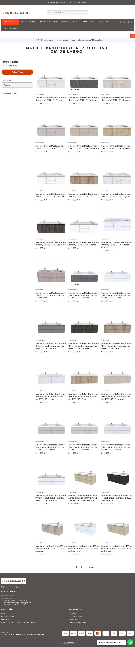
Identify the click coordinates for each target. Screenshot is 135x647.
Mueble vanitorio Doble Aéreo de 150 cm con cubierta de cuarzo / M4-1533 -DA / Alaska (116, 457)
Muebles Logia (89, 22)
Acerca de (5, 619)
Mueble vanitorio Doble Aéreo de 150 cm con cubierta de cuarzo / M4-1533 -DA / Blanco (116, 305)
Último (91, 567)
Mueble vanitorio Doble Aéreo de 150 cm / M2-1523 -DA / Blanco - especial (116, 254)
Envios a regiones (10, 28)
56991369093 (7, 596)
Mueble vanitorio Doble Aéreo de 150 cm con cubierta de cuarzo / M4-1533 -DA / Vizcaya (83, 305)
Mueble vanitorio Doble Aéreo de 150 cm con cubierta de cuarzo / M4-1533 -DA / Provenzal (116, 406)
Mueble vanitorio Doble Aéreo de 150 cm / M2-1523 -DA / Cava (83, 205)
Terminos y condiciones (77, 622)
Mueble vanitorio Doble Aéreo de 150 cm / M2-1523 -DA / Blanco (83, 253)
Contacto (72, 613)
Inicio (33, 40)
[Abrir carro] (132, 36)
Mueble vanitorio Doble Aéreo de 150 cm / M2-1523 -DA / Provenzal (83, 157)
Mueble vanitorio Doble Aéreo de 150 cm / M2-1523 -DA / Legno (116, 205)
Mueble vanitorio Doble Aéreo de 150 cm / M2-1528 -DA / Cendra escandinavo (50, 305)
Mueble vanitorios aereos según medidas (53, 40)
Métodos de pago (7, 616)
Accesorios (103, 22)
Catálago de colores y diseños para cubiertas (18, 622)
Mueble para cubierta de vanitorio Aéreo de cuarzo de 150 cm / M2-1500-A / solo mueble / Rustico (83, 508)
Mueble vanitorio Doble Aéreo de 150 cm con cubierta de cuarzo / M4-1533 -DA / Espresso (83, 356)
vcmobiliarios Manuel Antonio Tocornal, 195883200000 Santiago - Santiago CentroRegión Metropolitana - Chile (16, 601)
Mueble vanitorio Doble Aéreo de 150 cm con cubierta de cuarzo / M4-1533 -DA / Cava (83, 406)
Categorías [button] (10, 22)
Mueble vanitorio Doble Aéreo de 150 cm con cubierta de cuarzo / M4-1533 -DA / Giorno (50, 457)
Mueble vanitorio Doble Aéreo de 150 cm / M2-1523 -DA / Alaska (50, 98)
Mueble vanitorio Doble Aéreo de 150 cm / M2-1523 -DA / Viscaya (83, 98)
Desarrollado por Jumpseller (34, 634)
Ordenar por (7, 80)
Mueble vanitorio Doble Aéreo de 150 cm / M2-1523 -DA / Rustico (116, 157)
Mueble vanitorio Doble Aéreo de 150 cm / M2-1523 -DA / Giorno (50, 157)
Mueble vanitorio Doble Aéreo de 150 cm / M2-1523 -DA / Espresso (50, 253)
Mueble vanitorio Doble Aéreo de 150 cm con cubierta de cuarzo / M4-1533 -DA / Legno (50, 406)
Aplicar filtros (17, 72)
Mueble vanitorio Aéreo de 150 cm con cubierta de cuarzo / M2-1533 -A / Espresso (117, 508)
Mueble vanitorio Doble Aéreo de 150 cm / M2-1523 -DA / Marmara (50, 205)
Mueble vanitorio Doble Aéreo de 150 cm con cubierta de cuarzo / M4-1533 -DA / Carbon (50, 356)
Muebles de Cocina (49, 22)
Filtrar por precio (17, 93)
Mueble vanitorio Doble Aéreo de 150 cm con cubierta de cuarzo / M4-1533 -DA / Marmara (50, 508)
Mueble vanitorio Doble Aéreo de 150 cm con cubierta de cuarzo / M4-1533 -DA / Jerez (116, 356)
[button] (67, 643)
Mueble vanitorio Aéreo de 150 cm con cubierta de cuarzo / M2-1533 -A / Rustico (117, 558)
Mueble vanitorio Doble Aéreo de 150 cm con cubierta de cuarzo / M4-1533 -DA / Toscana (83, 457)
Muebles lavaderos (70, 22)
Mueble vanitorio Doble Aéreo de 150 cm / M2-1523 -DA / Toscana (116, 98)
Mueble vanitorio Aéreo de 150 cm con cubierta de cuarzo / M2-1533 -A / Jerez (51, 558)
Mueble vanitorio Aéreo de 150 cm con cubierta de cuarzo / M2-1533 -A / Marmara (84, 558)
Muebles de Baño (29, 22)
